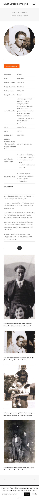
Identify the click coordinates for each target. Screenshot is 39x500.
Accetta (20, 494)
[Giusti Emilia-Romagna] (16, 4)
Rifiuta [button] (27, 494)
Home (13, 16)
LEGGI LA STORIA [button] (11, 66)
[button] (19, 287)
